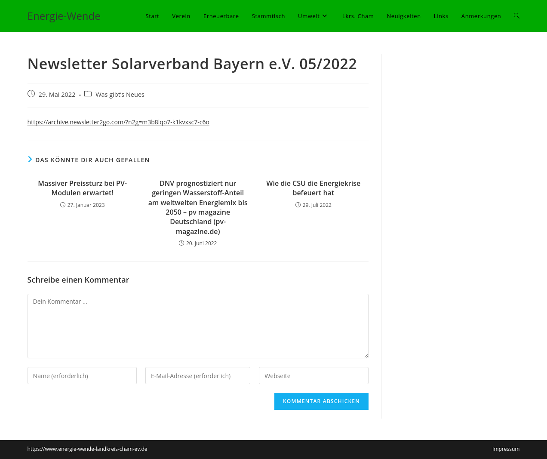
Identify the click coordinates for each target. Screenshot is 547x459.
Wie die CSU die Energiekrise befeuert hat (313, 188)
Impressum (505, 449)
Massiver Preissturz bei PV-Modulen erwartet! (82, 188)
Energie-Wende (64, 16)
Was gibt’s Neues (119, 94)
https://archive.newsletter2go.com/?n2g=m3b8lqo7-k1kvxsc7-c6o (118, 122)
